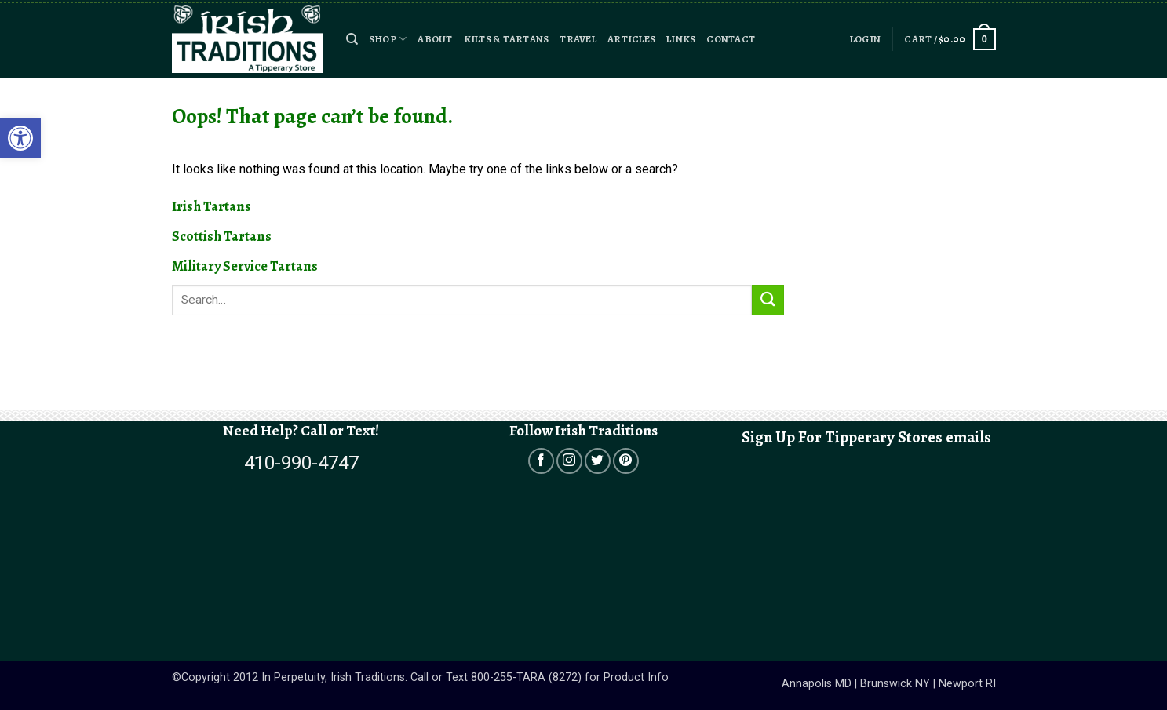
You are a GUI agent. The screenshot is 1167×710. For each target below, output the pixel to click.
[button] (352, 39)
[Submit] (767, 300)
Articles (631, 39)
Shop (388, 38)
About (435, 39)
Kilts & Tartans (506, 39)
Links (680, 39)
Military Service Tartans (245, 266)
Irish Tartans (211, 206)
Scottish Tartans (222, 236)
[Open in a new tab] (541, 461)
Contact (730, 39)
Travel (578, 39)
